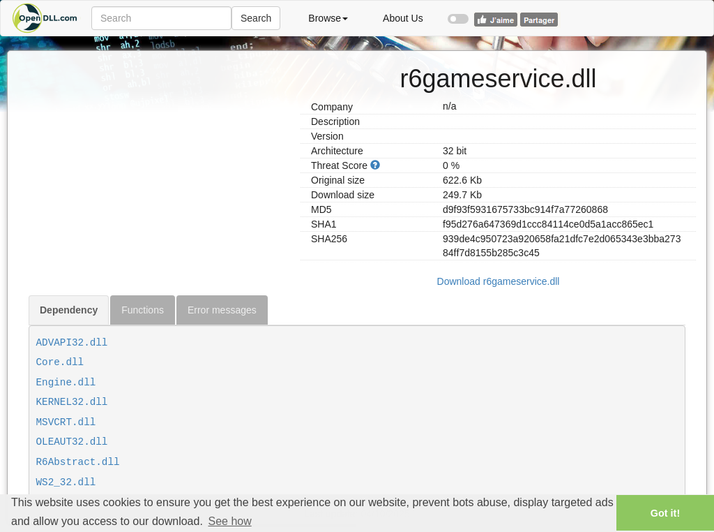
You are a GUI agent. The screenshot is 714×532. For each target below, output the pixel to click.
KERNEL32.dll (72, 402)
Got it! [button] (665, 513)
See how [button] (229, 521)
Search (256, 18)
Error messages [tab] (222, 310)
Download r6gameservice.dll (498, 281)
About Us (403, 18)
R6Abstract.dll (78, 462)
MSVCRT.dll (66, 422)
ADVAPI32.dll (72, 342)
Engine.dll (66, 382)
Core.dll (60, 362)
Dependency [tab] (69, 310)
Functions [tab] (142, 310)
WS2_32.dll (66, 482)
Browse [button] (328, 18)
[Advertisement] (159, 148)
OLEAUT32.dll (72, 442)
